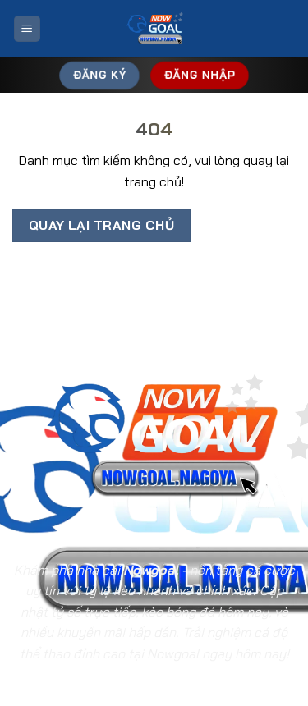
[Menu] (27, 29)
